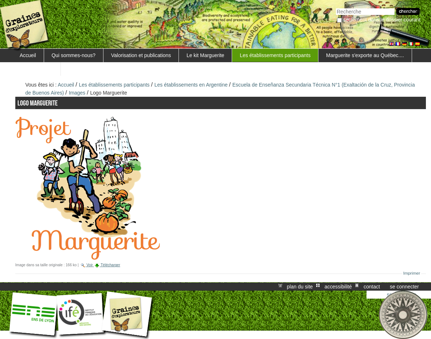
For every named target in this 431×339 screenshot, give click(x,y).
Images (77, 93)
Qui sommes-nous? (74, 55)
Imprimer (411, 273)
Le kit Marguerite (205, 55)
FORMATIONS (36, 69)
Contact (372, 287)
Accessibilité (338, 287)
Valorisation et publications (141, 55)
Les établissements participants (275, 55)
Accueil (28, 55)
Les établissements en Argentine (191, 85)
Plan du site (300, 287)
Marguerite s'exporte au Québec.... (365, 55)
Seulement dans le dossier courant (381, 20)
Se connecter (404, 287)
